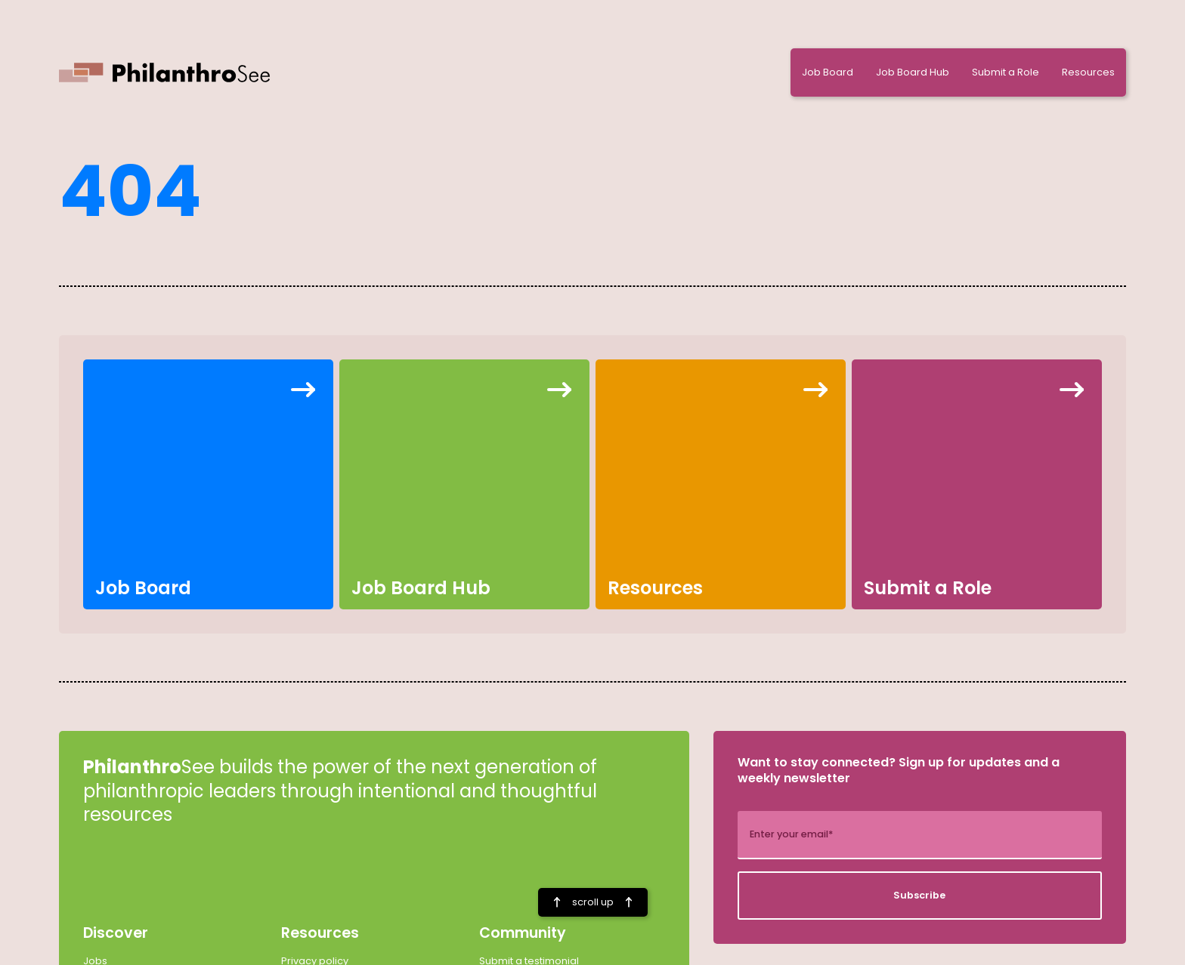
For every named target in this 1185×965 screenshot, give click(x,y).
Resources (1088, 72)
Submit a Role (1005, 72)
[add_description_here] (919, 835)
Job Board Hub (912, 72)
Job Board (827, 72)
